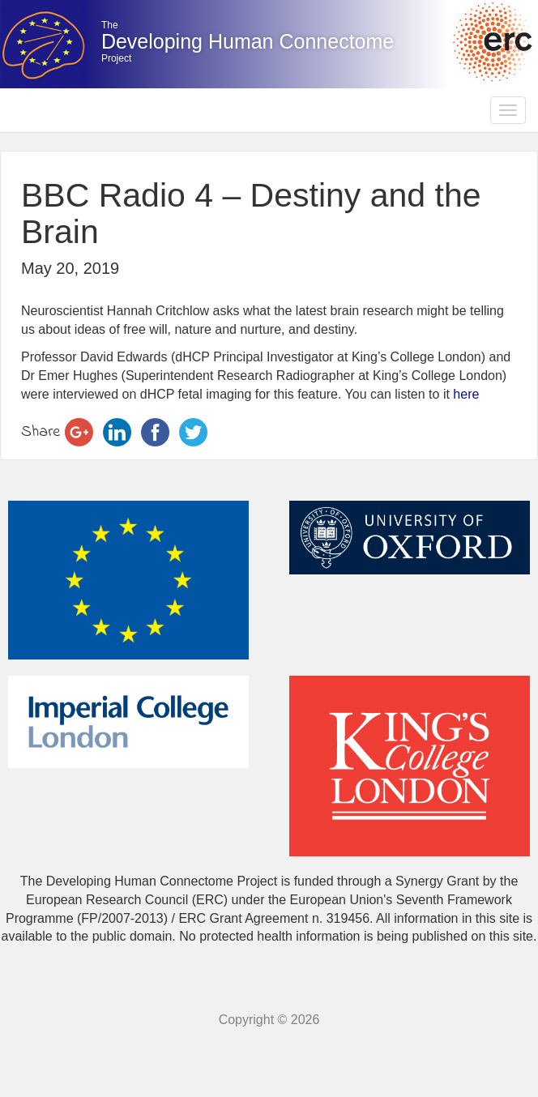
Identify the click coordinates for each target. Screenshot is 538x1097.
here (466, 394)
